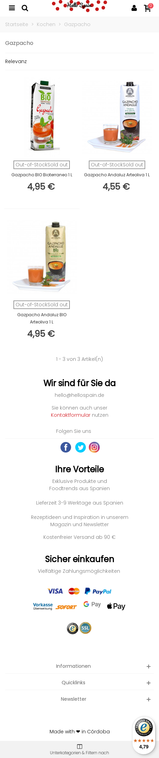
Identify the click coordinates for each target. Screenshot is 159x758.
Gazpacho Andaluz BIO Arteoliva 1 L (41, 318)
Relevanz (16, 61)
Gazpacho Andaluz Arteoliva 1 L (117, 175)
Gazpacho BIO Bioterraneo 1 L (41, 175)
